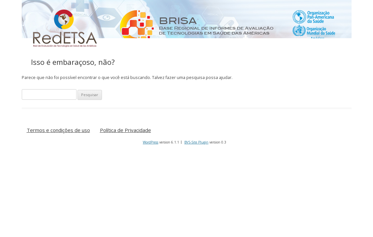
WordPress (150, 142)
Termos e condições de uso (58, 130)
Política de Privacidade (125, 130)
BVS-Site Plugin (196, 142)
